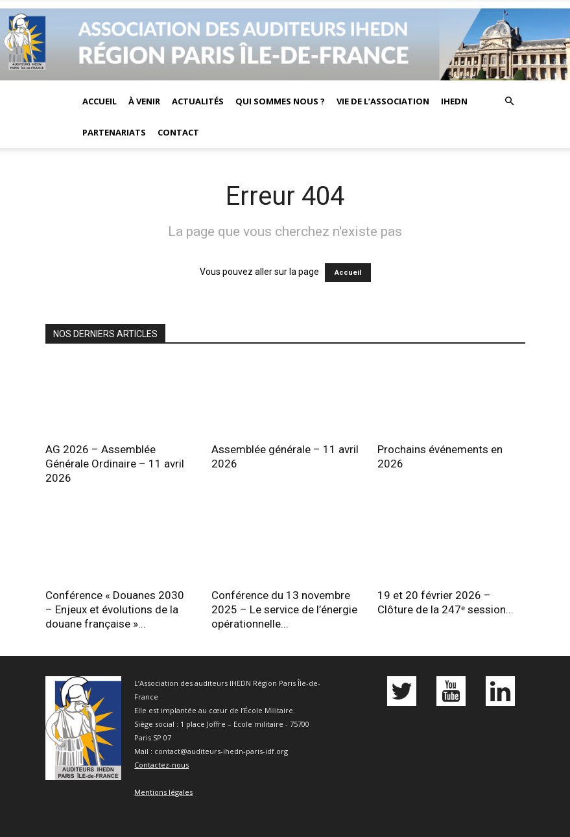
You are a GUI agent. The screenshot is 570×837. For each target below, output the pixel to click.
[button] (509, 101)
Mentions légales (163, 792)
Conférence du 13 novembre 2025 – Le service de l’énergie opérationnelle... (284, 609)
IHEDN (454, 101)
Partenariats (114, 132)
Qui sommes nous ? (280, 101)
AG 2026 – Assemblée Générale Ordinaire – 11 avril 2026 (114, 463)
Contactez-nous (161, 765)
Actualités (198, 101)
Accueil (99, 101)
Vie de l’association (383, 101)
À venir (144, 101)
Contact (178, 132)
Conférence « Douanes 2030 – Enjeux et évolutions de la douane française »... (114, 609)
